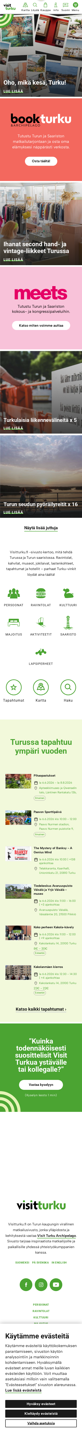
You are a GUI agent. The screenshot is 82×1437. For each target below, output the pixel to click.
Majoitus (14, 625)
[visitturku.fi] (41, 1208)
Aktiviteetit (41, 625)
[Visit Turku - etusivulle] (9, 7)
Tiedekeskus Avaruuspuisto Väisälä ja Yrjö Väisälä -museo (53, 890)
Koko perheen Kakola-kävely (54, 927)
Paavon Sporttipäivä (47, 812)
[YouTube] (56, 1284)
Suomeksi (22, 1262)
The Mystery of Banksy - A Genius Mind (53, 850)
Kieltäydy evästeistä (41, 1413)
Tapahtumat (13, 690)
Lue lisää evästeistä (23, 1390)
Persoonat (13, 595)
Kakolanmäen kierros (48, 967)
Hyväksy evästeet (41, 1404)
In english (59, 1262)
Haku (68, 690)
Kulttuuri (68, 595)
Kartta (41, 690)
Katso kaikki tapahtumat (40, 1009)
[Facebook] (26, 1284)
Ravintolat (41, 595)
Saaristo (68, 625)
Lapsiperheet (41, 654)
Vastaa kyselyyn (41, 1085)
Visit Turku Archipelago (56, 1236)
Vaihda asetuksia (41, 1423)
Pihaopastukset (44, 775)
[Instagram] (41, 1284)
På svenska (40, 1262)
